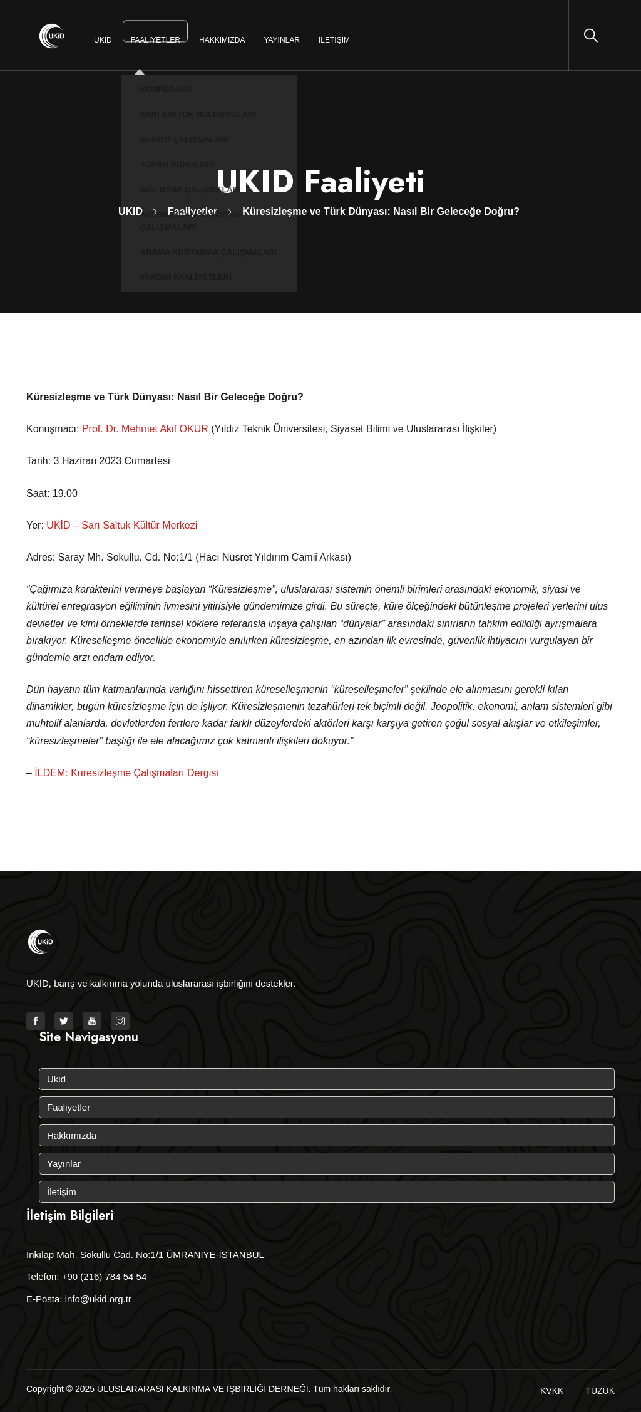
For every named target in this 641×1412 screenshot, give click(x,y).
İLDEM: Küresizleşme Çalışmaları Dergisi (126, 772)
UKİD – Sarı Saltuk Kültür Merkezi (121, 525)
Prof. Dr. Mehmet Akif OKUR (145, 428)
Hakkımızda (222, 40)
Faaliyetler (155, 40)
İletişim (334, 40)
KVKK (551, 1391)
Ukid (103, 40)
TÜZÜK (600, 1391)
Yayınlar (282, 40)
